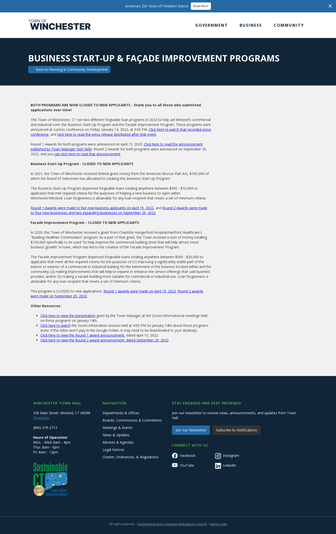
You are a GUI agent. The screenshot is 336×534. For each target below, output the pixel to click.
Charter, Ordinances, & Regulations (130, 457)
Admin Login (218, 524)
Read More (200, 6)
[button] (211, 25)
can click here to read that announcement (87, 154)
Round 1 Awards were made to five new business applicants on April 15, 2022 (92, 208)
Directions (41, 417)
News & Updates (116, 435)
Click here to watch (55, 325)
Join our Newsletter (191, 430)
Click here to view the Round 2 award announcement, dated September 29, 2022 (104, 340)
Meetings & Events (117, 427)
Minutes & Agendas (118, 442)
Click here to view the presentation (67, 315)
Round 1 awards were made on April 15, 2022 (139, 291)
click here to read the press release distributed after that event (106, 134)
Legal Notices (113, 449)
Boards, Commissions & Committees (132, 420)
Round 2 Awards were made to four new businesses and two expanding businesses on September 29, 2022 (119, 210)
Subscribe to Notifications (236, 430)
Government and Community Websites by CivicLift (172, 524)
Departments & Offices (121, 413)
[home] (59, 25)
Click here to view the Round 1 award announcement (82, 335)
